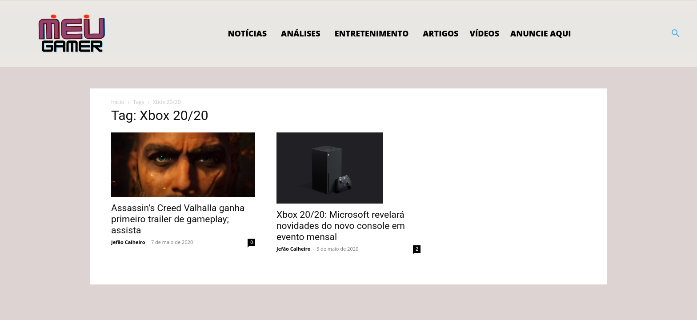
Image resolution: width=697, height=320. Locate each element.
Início (117, 102)
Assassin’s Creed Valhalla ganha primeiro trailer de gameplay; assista (177, 219)
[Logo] (72, 34)
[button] (675, 33)
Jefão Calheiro (128, 242)
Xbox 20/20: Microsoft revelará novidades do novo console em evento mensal (340, 225)
